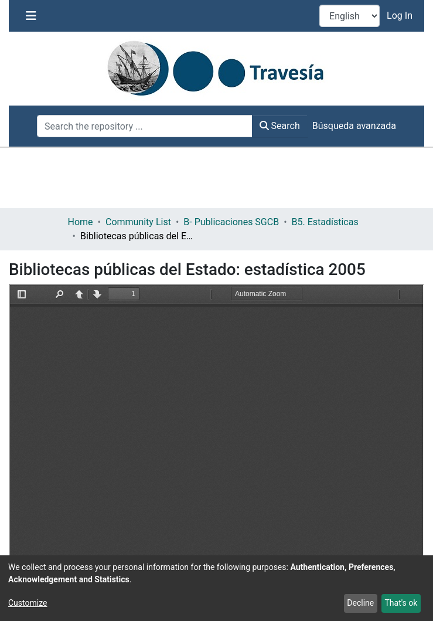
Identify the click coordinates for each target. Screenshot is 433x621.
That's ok (400, 603)
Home (80, 222)
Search (280, 125)
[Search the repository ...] (145, 126)
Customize (27, 603)
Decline (360, 603)
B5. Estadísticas (325, 222)
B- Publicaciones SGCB (231, 222)
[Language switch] (349, 16)
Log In (401, 15)
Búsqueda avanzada (354, 125)
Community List (138, 222)
